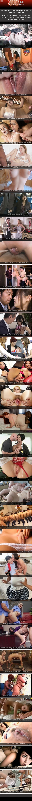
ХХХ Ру (15, 17)
